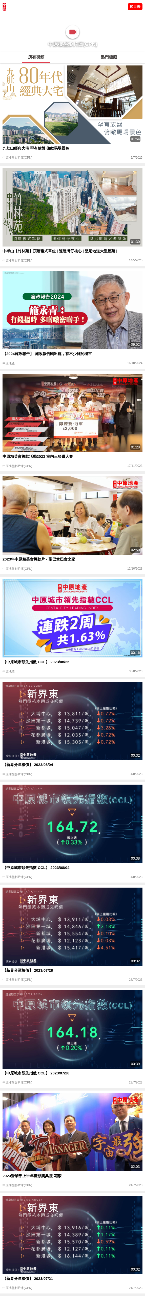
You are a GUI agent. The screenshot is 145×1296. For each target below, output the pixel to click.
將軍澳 (38, 16)
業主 (68, 16)
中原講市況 (54, 16)
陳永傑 (25, 16)
